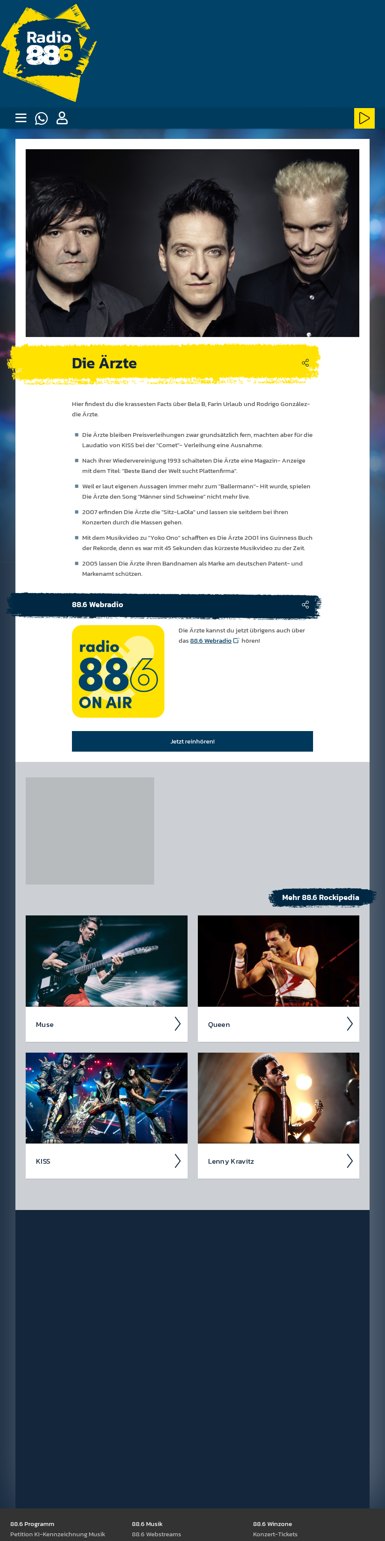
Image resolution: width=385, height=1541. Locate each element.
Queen (281, 1024)
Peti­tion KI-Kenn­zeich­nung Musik (57, 1534)
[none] (20, 118)
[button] (61, 118)
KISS (109, 1161)
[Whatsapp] (41, 118)
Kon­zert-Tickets (275, 1534)
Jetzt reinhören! (192, 741)
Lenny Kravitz (281, 1161)
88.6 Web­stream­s (156, 1534)
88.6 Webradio (211, 640)
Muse (109, 1024)
